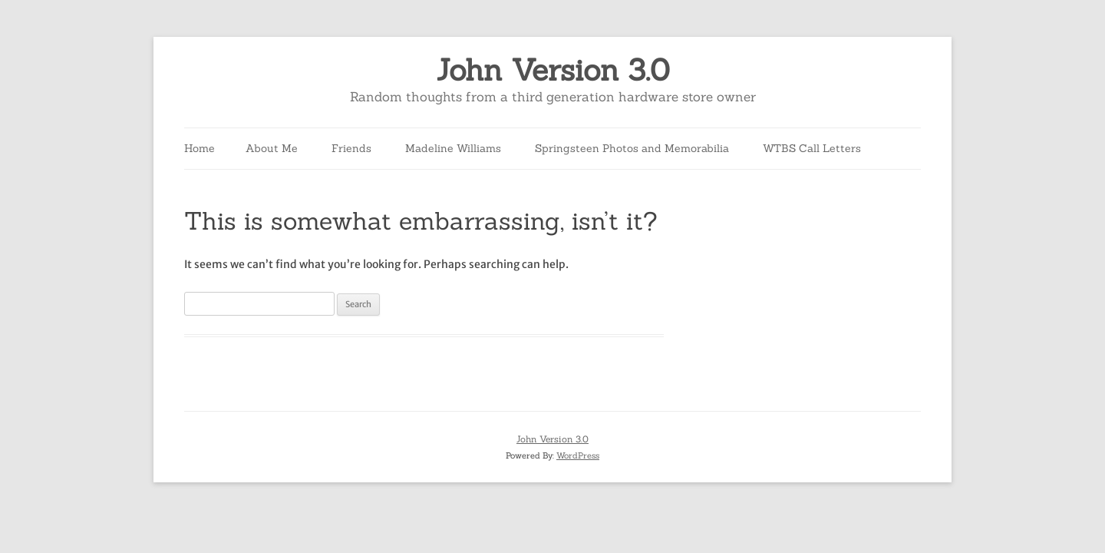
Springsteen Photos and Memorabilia (632, 148)
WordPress (577, 455)
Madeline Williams (453, 148)
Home (199, 148)
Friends (351, 148)
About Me (272, 148)
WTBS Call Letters (812, 148)
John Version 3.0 (553, 70)
